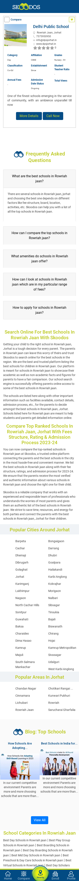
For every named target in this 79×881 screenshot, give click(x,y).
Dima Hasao (23, 640)
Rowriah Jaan (24, 709)
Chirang (53, 633)
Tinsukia (53, 612)
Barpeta (20, 541)
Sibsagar (54, 605)
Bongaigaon (56, 541)
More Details (29, 116)
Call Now (53, 116)
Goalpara (54, 562)
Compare (16, 19)
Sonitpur (21, 612)
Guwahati (21, 619)
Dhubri (52, 555)
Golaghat (21, 569)
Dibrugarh (21, 562)
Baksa (19, 626)
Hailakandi (55, 569)
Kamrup (20, 647)
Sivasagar (54, 655)
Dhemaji (20, 555)
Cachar (20, 548)
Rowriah (53, 702)
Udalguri (53, 662)
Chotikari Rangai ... (60, 688)
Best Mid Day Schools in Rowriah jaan (35, 855)
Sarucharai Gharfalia (61, 709)
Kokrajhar (54, 583)
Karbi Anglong (57, 576)
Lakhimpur (22, 591)
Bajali (51, 619)
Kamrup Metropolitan (62, 647)
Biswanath (55, 626)
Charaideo (22, 633)
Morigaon (54, 591)
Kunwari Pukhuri (59, 695)
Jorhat (19, 576)
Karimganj (22, 583)
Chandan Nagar (25, 688)
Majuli (19, 655)
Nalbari (53, 598)
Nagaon (20, 598)
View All (40, 820)
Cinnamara (22, 695)
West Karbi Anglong (61, 669)
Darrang (53, 548)
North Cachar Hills (27, 605)
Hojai (51, 640)
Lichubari (21, 702)
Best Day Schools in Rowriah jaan (25, 840)
